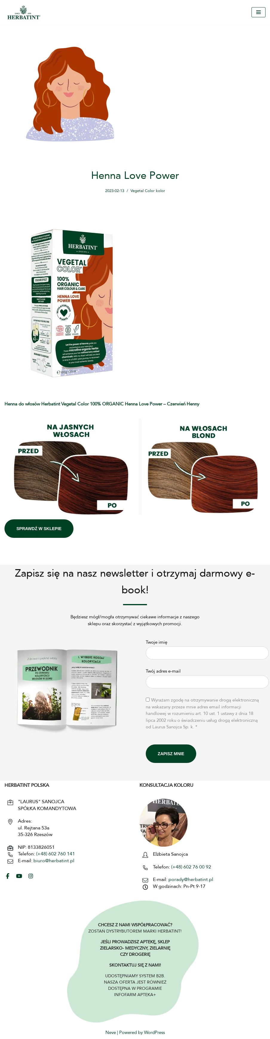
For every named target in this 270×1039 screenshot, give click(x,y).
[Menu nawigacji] (258, 12)
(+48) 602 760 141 (55, 854)
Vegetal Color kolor (149, 191)
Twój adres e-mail (207, 677)
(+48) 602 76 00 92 (190, 867)
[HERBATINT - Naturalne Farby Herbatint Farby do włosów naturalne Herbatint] (23, 12)
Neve (110, 1033)
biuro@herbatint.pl (53, 861)
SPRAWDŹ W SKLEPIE (39, 528)
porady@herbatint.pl (190, 879)
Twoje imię (207, 648)
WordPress (154, 1033)
